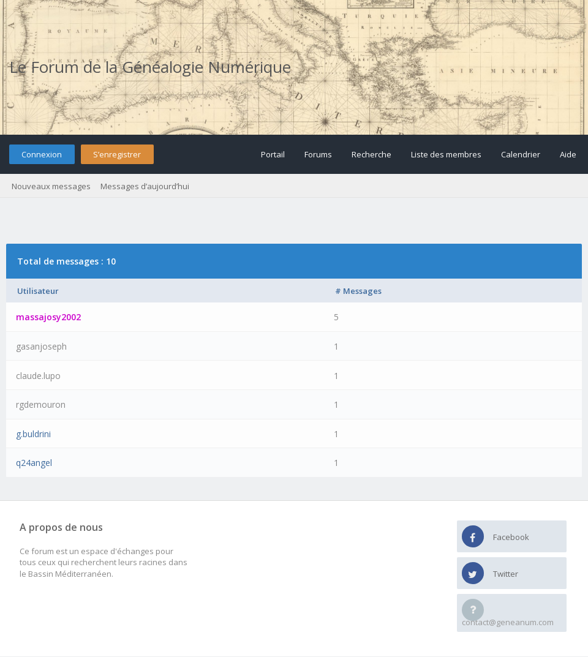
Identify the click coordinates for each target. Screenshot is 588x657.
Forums (318, 154)
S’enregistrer (117, 154)
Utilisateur (38, 290)
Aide (568, 154)
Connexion (41, 154)
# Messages (358, 290)
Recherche (371, 154)
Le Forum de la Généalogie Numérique (150, 67)
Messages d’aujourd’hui (144, 186)
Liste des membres (446, 154)
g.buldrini (33, 434)
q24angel (34, 462)
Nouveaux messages (51, 186)
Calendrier (520, 154)
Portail (273, 154)
